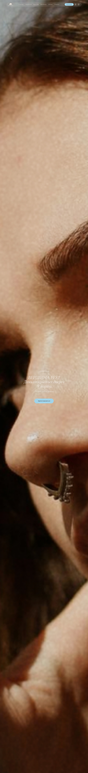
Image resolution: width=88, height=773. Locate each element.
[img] (75, 4)
